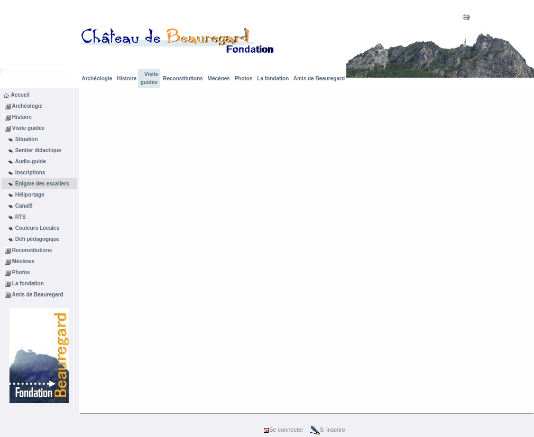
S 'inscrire (327, 429)
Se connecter (283, 429)
